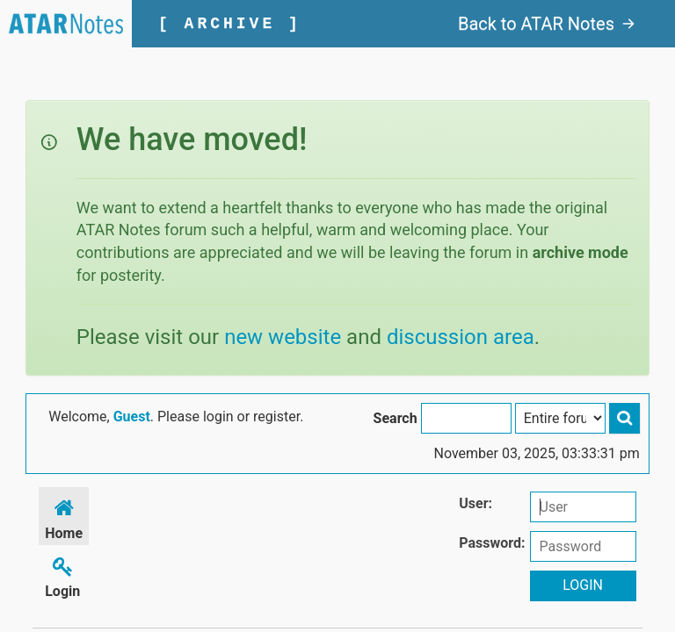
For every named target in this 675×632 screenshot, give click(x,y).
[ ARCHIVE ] (229, 23)
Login (62, 574)
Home (64, 517)
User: (475, 503)
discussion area (460, 337)
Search (395, 418)
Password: (492, 543)
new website (282, 337)
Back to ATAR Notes (546, 23)
